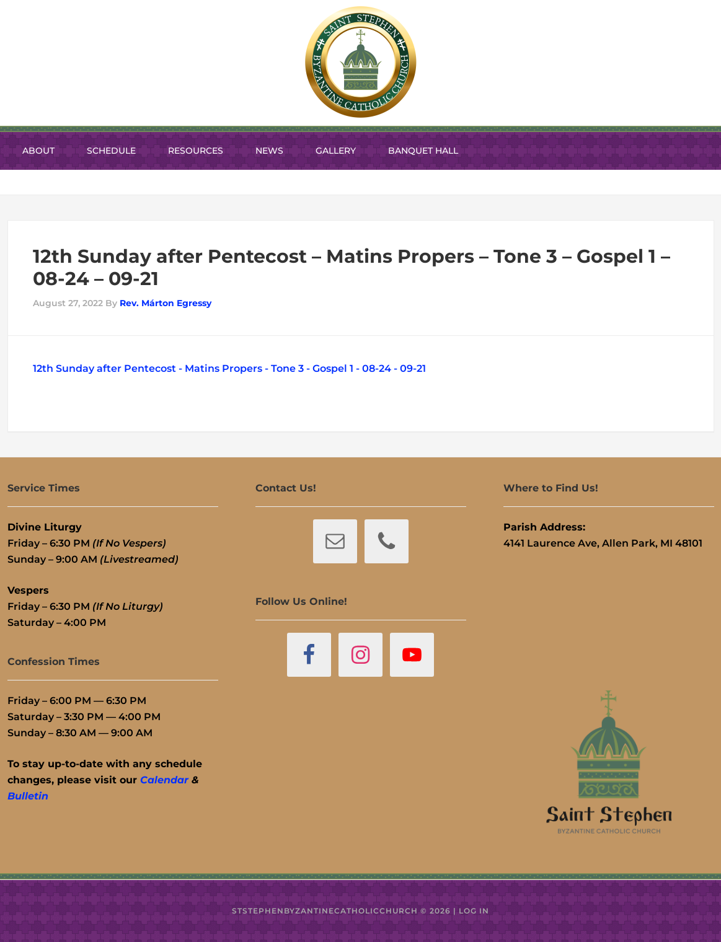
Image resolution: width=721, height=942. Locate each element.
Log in (474, 910)
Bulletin (27, 796)
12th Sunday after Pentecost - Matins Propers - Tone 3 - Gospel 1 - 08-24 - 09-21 (229, 368)
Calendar (164, 780)
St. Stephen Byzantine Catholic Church (361, 62)
